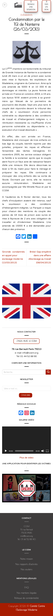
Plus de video (26, 457)
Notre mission (26, 559)
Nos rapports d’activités (26, 564)
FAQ (26, 587)
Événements (26, 15)
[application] (26, 440)
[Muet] (42, 450)
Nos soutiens (26, 569)
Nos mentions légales (26, 593)
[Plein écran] (47, 450)
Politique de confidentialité (26, 598)
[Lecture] (5, 450)
